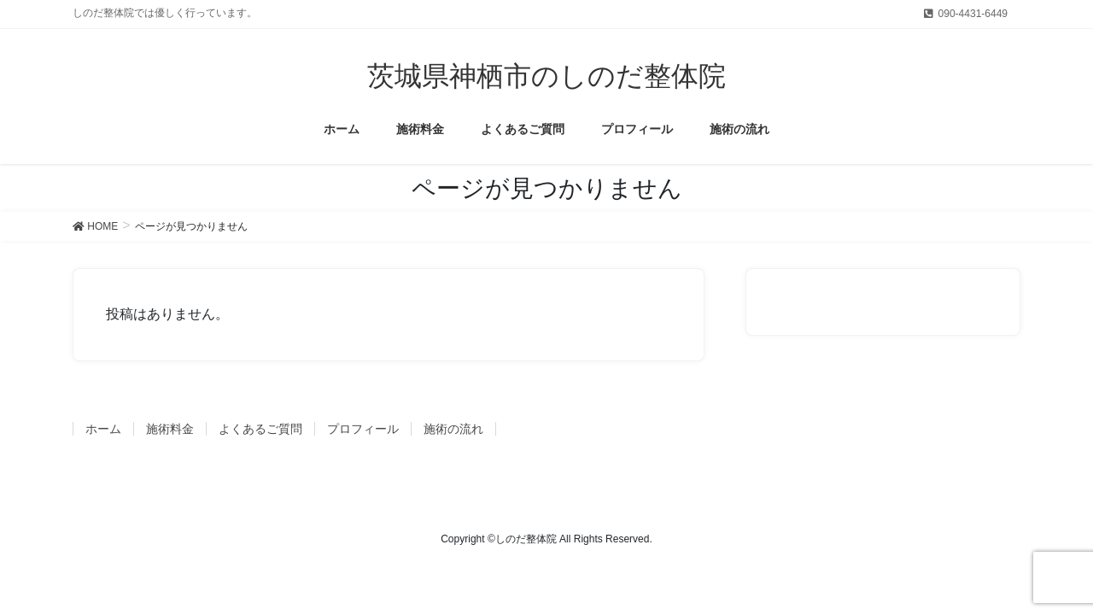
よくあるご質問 (260, 429)
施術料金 (170, 429)
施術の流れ (453, 429)
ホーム (103, 429)
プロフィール (363, 429)
